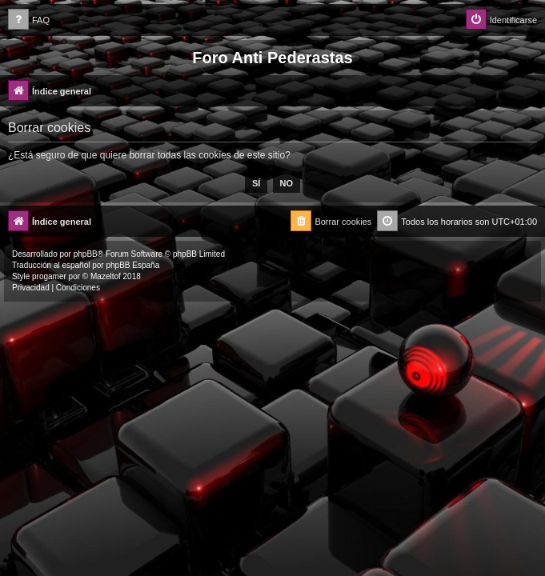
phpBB (86, 254)
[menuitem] (29, 20)
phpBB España (132, 265)
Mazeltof (105, 276)
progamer (49, 276)
